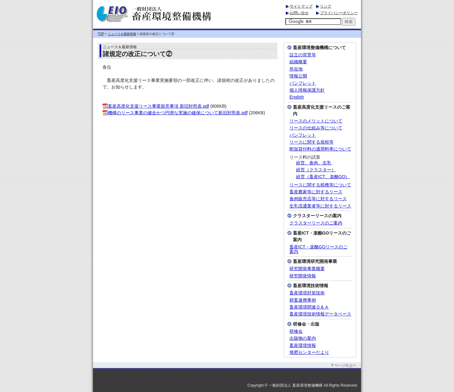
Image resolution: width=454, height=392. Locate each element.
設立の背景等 (302, 55)
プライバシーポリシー (339, 13)
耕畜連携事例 (302, 300)
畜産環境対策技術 (307, 293)
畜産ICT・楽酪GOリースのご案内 (318, 249)
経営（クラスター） (316, 170)
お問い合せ (299, 13)
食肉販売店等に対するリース (318, 198)
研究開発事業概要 (307, 268)
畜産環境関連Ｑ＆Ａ (309, 307)
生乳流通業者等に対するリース (320, 206)
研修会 (296, 331)
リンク (325, 6)
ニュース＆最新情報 (122, 34)
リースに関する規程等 (311, 142)
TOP (101, 34)
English (296, 97)
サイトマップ (301, 6)
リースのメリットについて (315, 121)
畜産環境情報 (302, 345)
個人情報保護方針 (307, 90)
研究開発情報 (302, 276)
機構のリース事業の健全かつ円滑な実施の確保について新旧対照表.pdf (174, 112)
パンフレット (302, 83)
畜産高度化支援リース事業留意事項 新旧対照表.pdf (155, 106)
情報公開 (298, 76)
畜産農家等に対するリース (315, 192)
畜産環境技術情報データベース (320, 314)
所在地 (296, 69)
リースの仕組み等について (315, 128)
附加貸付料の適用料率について (320, 149)
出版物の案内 (302, 338)
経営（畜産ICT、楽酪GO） (323, 176)
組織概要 (298, 62)
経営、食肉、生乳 (313, 163)
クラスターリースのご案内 (315, 223)
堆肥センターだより (309, 352)
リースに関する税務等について (320, 185)
